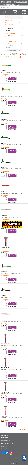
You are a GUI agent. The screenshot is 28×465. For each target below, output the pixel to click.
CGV (2, 438)
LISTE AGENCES (4, 437)
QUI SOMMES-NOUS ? (5, 435)
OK (18, 4)
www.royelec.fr (4, 448)
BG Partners (18, 463)
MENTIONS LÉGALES (5, 440)
